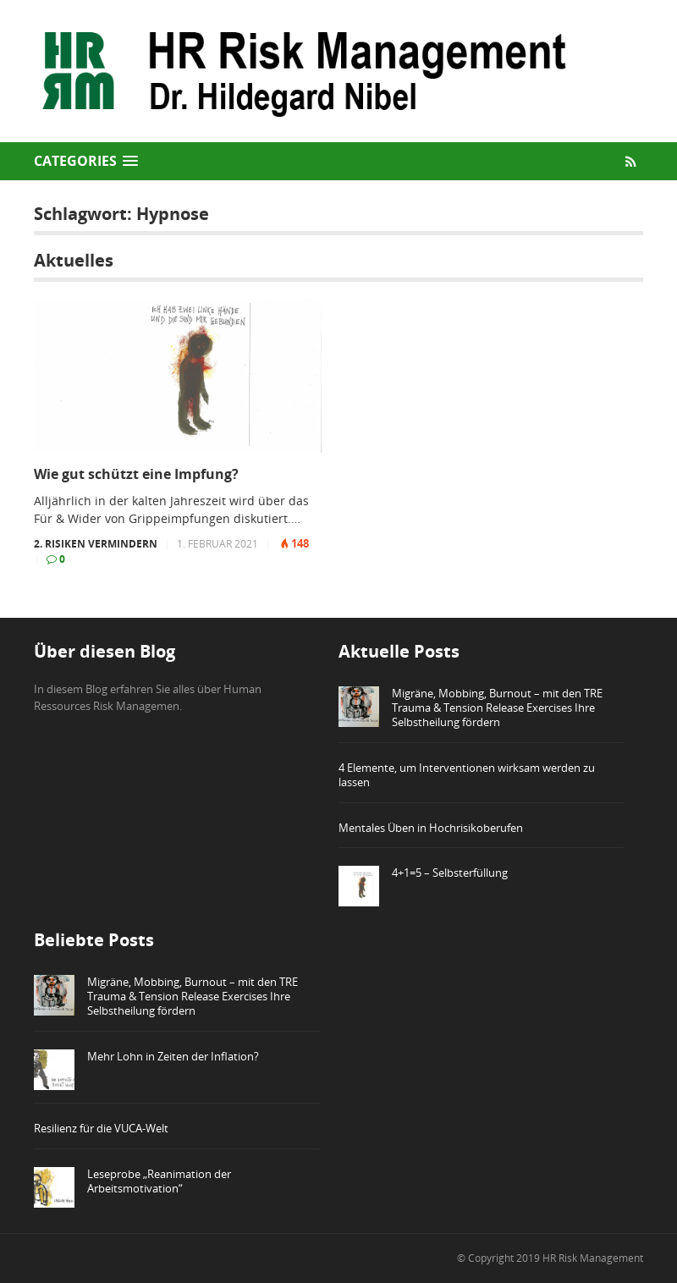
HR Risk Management (592, 1258)
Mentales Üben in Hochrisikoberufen (430, 827)
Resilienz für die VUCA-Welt (101, 1128)
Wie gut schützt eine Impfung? (136, 474)
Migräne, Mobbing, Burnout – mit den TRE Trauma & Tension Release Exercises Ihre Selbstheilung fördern (497, 708)
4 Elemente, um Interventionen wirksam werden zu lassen (466, 775)
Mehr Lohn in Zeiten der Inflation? (173, 1056)
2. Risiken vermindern (95, 544)
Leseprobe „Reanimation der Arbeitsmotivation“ (159, 1181)
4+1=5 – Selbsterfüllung (450, 872)
